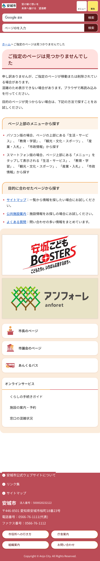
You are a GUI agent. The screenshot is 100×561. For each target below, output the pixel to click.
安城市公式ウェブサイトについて (31, 475)
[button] (82, 6)
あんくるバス (28, 365)
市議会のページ (29, 348)
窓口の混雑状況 (21, 418)
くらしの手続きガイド (26, 396)
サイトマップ (16, 199)
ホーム (6, 44)
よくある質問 (16, 221)
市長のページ (28, 330)
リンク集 (13, 483)
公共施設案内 (16, 213)
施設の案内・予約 (23, 407)
